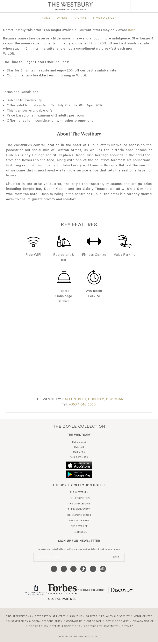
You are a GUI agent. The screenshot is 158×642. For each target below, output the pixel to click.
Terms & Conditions (66, 626)
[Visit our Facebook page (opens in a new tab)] (54, 569)
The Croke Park (79, 520)
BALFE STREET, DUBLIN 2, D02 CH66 (92, 399)
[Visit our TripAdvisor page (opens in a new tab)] (103, 569)
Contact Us (74, 621)
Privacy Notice (143, 621)
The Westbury (70, 6)
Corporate (94, 621)
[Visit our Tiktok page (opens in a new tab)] (83, 569)
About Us (76, 616)
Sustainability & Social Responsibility (35, 621)
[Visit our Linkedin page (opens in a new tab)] (93, 569)
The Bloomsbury (79, 509)
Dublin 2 (79, 446)
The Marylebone (79, 503)
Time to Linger (104, 17)
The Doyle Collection (79, 426)
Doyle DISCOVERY (117, 621)
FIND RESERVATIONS (18, 616)
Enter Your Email (47, 557)
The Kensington (79, 498)
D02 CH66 (79, 451)
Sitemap (127, 626)
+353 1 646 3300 (82, 404)
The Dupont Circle (79, 515)
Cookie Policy (38, 626)
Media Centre (143, 616)
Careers (91, 616)
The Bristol (79, 532)
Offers (62, 17)
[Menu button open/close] (5, 6)
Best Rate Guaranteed (50, 616)
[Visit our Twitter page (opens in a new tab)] (64, 569)
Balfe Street (79, 441)
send (116, 557)
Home (46, 17)
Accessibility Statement (101, 626)
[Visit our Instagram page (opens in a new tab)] (73, 569)
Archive (80, 17)
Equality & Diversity (115, 616)
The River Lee (79, 526)
